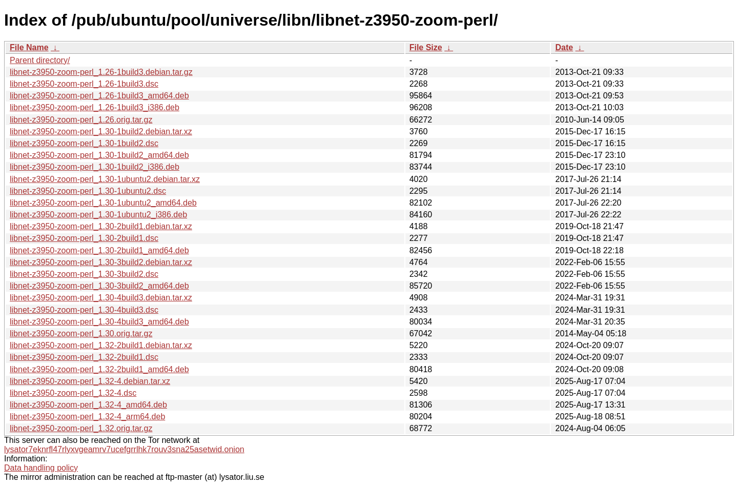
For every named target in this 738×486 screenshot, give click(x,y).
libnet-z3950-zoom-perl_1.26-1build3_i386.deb (94, 107)
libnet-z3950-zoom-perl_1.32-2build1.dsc (84, 357)
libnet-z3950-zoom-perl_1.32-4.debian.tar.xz (90, 381)
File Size (425, 47)
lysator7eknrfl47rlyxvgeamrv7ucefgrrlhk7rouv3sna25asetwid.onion (124, 449)
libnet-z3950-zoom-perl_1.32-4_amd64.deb (88, 404)
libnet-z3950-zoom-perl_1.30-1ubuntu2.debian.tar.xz (105, 179)
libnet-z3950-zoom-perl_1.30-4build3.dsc (84, 310)
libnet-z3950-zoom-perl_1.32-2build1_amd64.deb (99, 369)
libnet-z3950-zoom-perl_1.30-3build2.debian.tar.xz (101, 262)
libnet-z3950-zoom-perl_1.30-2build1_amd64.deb (99, 250)
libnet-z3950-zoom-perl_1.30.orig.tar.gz (81, 333)
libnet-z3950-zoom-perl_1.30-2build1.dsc (84, 238)
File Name (29, 47)
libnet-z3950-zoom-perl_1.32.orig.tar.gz (81, 428)
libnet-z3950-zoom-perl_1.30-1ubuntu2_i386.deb (98, 214)
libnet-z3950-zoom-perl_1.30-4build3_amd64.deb (99, 321)
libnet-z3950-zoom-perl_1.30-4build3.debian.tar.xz (101, 297)
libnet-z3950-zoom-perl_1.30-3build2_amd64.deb (99, 285)
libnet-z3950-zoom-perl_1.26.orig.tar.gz (81, 119)
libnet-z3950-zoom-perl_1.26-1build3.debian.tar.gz (101, 72)
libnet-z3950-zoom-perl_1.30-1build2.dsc (84, 143)
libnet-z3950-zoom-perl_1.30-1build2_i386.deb (94, 167)
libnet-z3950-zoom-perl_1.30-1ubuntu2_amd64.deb (103, 202)
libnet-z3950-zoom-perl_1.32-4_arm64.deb (87, 416)
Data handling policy (41, 467)
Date (564, 47)
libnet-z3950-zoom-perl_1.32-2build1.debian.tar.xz (101, 345)
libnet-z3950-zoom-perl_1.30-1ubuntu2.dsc (88, 191)
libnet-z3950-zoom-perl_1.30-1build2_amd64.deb (99, 155)
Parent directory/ (40, 60)
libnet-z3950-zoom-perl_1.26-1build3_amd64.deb (99, 95)
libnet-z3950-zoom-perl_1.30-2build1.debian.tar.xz (101, 226)
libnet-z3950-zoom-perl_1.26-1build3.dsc (84, 83)
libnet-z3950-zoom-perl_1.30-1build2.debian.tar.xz (101, 131)
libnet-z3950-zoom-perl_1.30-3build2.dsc (84, 274)
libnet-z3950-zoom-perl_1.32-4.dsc (73, 393)
